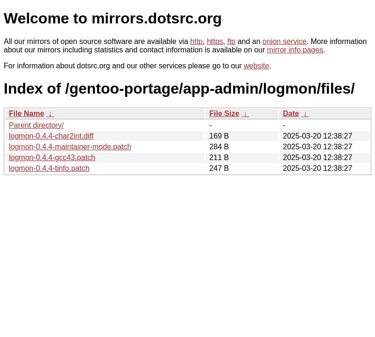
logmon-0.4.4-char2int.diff (51, 136)
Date (291, 113)
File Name (26, 113)
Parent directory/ (36, 125)
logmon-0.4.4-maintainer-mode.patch (70, 147)
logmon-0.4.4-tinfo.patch (49, 168)
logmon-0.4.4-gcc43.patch (52, 157)
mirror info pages (295, 50)
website (256, 66)
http (196, 41)
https (215, 41)
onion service (284, 41)
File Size (224, 113)
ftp (231, 41)
